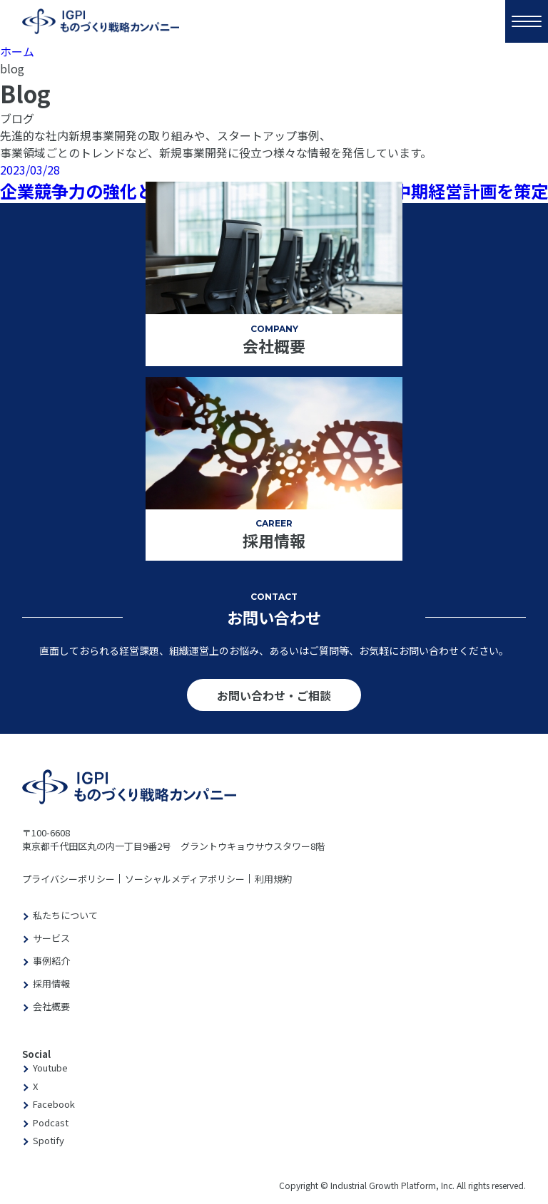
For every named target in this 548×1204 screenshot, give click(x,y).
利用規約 (273, 879)
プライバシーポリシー (68, 879)
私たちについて (65, 915)
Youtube (50, 1067)
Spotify (48, 1140)
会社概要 (51, 1006)
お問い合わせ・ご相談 (274, 695)
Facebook (54, 1104)
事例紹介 (51, 960)
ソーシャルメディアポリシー (185, 879)
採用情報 (51, 983)
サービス (51, 938)
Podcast (50, 1122)
